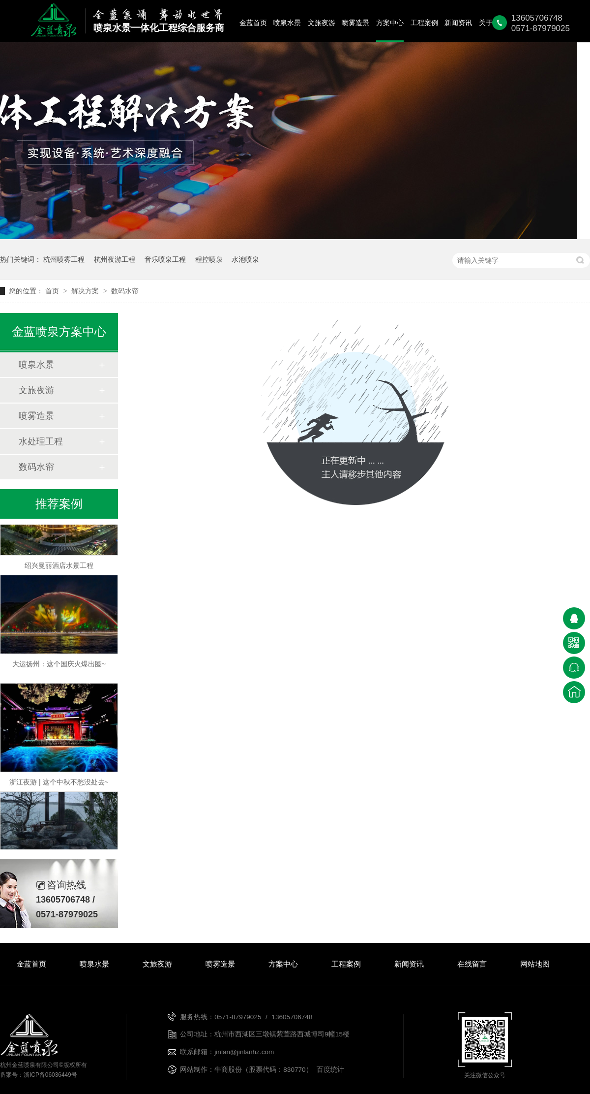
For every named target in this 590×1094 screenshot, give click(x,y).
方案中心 (390, 23)
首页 (53, 291)
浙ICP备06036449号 (50, 1074)
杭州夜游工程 (114, 259)
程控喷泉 (209, 259)
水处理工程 (41, 441)
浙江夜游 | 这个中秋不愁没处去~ (59, 783)
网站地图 (535, 964)
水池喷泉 (245, 259)
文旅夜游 (321, 23)
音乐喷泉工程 (165, 259)
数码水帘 (125, 291)
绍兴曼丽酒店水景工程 (59, 566)
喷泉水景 (287, 23)
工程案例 (424, 23)
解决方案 (86, 291)
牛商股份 (228, 1069)
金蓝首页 (253, 23)
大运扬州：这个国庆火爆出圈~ (59, 665)
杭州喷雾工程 (64, 259)
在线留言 (472, 964)
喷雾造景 (355, 23)
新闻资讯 (458, 23)
